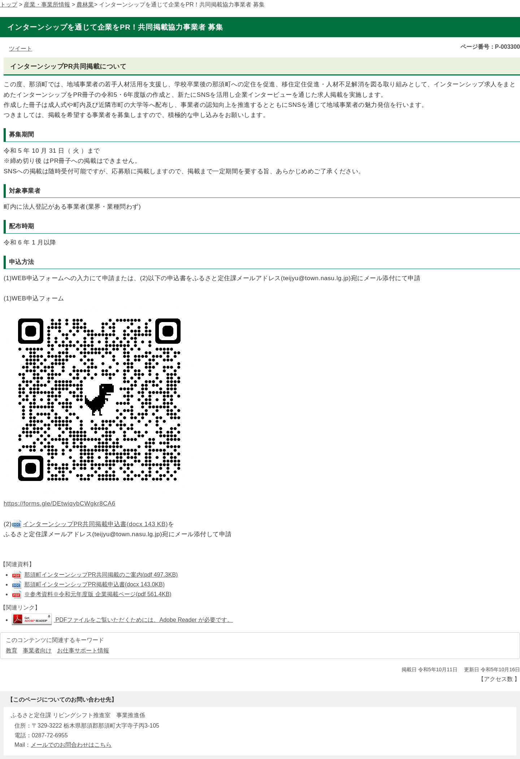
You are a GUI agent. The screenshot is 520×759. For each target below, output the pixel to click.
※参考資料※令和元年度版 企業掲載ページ (97, 594)
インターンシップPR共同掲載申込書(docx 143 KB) (90, 524)
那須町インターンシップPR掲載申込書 (94, 584)
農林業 (85, 4)
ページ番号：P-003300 (490, 47)
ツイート (20, 48)
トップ (8, 4)
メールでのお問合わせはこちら (71, 745)
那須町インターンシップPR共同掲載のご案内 (101, 575)
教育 (11, 650)
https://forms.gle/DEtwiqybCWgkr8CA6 (60, 503)
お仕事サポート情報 (83, 650)
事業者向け (37, 650)
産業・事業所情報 (47, 4)
